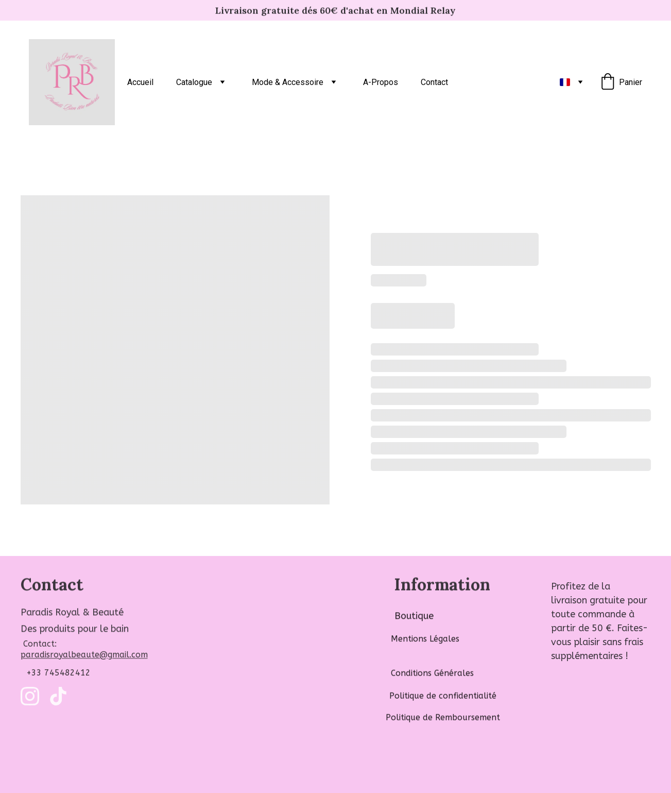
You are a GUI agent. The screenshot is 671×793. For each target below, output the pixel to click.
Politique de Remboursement (443, 718)
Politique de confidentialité (442, 696)
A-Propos (380, 82)
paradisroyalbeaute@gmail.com (84, 656)
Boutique (414, 616)
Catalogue (194, 82)
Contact (434, 82)
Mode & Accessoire (287, 82)
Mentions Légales (425, 641)
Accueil (140, 82)
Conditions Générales (432, 674)
